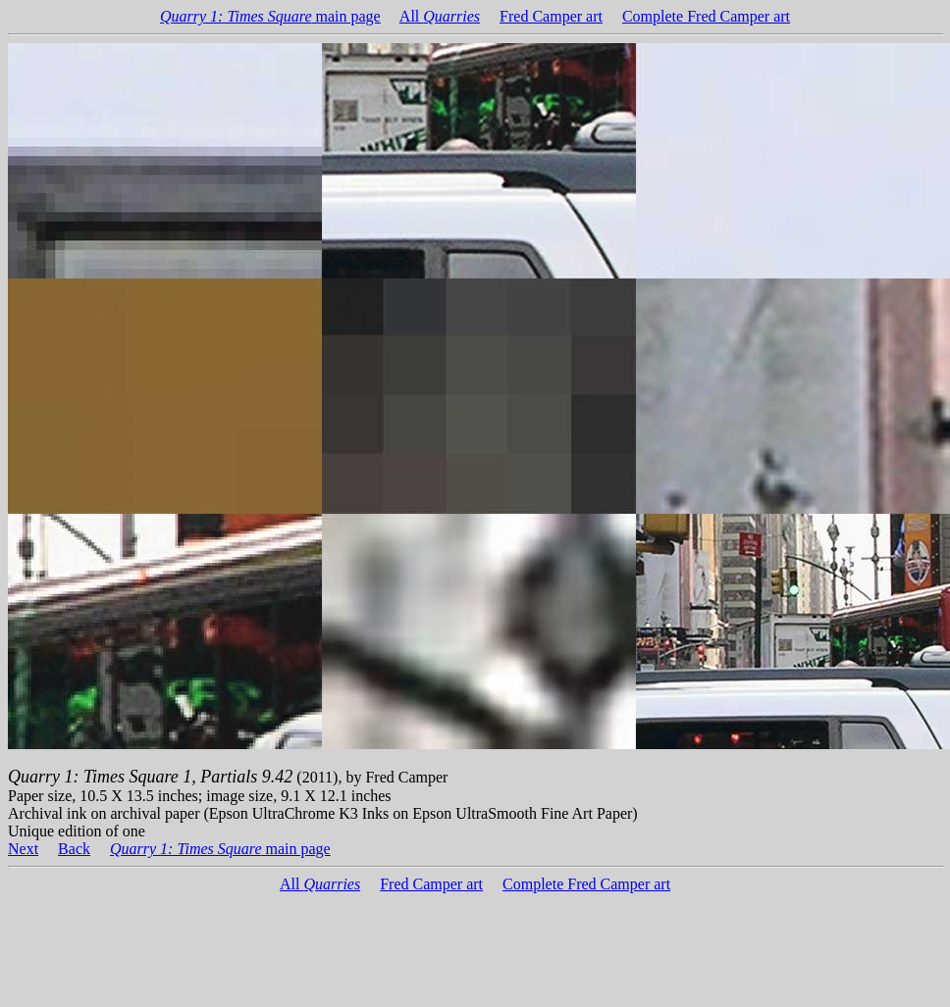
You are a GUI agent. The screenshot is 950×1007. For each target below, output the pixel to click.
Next (23, 848)
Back (74, 848)
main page (270, 16)
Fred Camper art (551, 16)
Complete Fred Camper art (706, 16)
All (439, 16)
